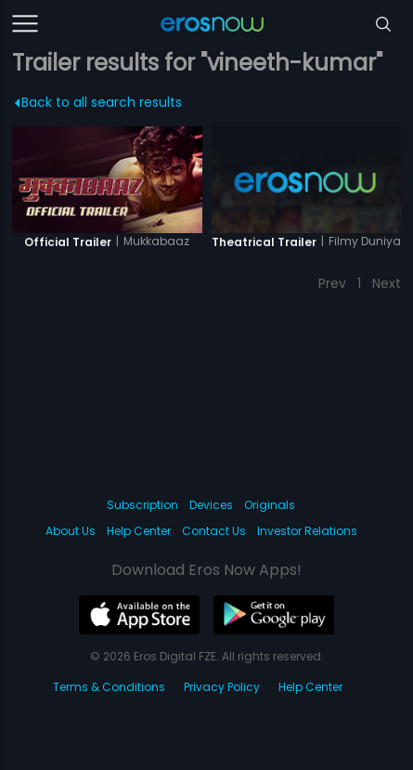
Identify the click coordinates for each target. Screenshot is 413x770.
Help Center (139, 531)
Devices (211, 505)
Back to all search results (99, 102)
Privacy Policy (222, 687)
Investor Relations (307, 531)
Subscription (142, 505)
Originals (269, 505)
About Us (70, 531)
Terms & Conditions (109, 687)
